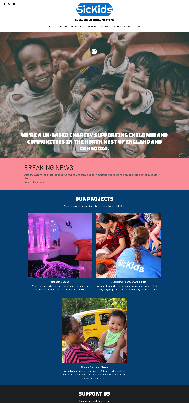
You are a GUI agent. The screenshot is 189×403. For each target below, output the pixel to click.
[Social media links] (4, 4)
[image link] (94, 9)
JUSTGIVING (71, 351)
